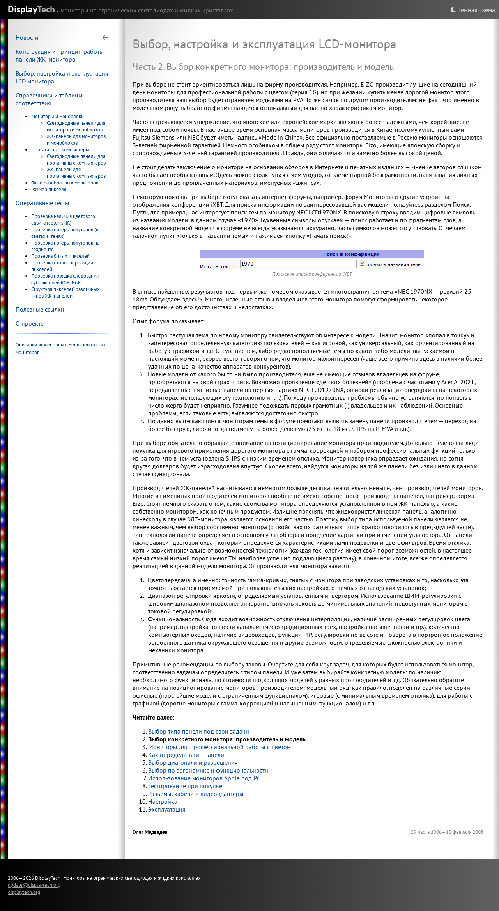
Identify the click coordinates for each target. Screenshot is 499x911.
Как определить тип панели (186, 755)
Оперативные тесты (42, 203)
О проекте (30, 323)
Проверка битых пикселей (60, 256)
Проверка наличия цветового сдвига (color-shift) (63, 219)
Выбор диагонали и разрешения (193, 762)
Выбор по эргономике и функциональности (208, 770)
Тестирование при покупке (185, 786)
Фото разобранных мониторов (64, 182)
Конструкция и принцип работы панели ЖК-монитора (60, 55)
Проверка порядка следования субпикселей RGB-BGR (65, 279)
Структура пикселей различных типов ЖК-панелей (65, 292)
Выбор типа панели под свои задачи (198, 731)
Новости (27, 37)
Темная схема (472, 10)
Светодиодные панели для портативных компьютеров (76, 159)
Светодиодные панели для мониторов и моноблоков (76, 126)
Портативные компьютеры (60, 149)
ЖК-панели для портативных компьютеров (76, 172)
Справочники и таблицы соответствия (49, 99)
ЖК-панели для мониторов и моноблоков (76, 139)
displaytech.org (24, 891)
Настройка (162, 801)
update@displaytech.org (34, 884)
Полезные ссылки (40, 309)
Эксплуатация (167, 809)
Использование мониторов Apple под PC (204, 778)
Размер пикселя (48, 189)
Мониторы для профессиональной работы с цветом (219, 747)
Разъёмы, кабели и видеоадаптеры (196, 794)
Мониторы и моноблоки (57, 116)
